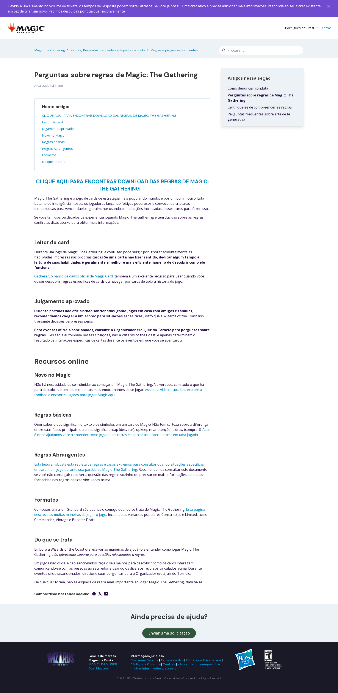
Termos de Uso (172, 660)
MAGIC (94, 664)
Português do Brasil (302, 28)
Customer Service (144, 660)
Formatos (49, 155)
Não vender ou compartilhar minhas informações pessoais (175, 666)
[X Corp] (100, 594)
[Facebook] (94, 594)
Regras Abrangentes (57, 148)
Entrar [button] (326, 28)
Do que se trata (54, 161)
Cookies (169, 664)
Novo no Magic (53, 135)
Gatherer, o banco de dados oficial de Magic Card (73, 276)
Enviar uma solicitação (169, 633)
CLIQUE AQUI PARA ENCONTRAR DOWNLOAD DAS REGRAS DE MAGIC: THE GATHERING (109, 115)
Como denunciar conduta (248, 88)
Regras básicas (53, 142)
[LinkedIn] (106, 594)
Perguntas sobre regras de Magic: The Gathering (261, 98)
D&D (104, 664)
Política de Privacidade (203, 660)
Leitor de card (52, 122)
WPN (113, 664)
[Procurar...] (261, 50)
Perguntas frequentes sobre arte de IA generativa (259, 117)
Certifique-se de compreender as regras (260, 107)
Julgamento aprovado (58, 128)
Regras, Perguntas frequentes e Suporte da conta (107, 50)
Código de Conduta (145, 664)
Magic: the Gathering (49, 50)
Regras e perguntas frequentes (174, 50)
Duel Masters (99, 668)
